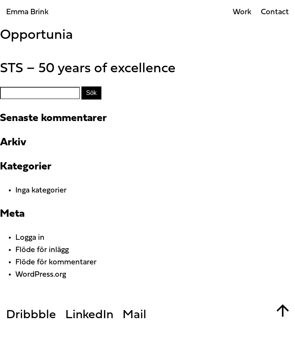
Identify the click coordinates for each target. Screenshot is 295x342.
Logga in (30, 238)
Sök (91, 93)
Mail (134, 315)
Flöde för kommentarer (55, 262)
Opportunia (36, 35)
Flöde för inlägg (42, 250)
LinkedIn (89, 315)
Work (242, 12)
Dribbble (31, 315)
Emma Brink (27, 12)
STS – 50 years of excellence (88, 69)
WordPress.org (40, 275)
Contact (275, 12)
